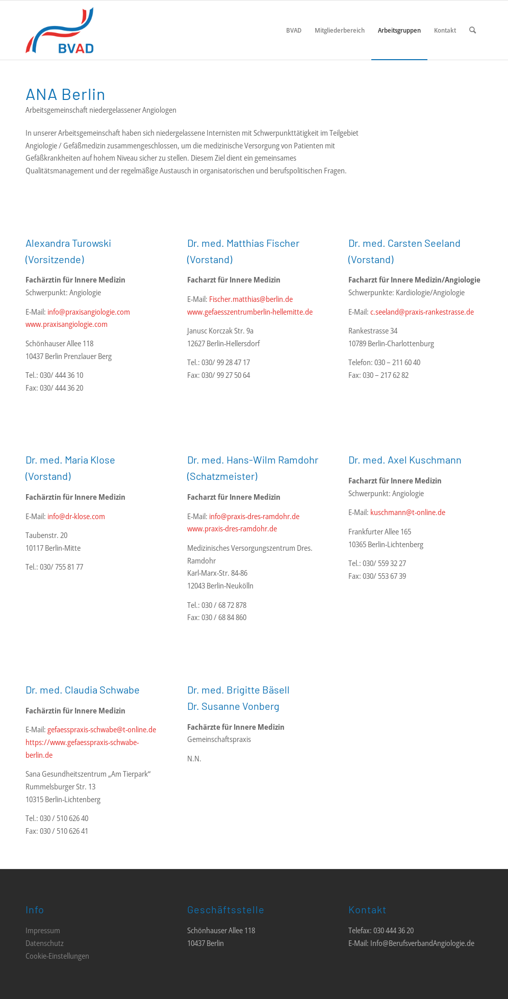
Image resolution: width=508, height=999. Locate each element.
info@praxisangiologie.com (88, 311)
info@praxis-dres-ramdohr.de (254, 516)
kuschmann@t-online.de (407, 512)
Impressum (43, 930)
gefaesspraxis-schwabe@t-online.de (101, 729)
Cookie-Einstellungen (57, 956)
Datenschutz (45, 943)
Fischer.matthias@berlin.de (251, 299)
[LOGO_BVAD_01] (90, 30)
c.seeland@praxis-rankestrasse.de (422, 311)
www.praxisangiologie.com (67, 324)
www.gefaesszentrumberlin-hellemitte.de (250, 311)
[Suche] (472, 30)
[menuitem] (294, 30)
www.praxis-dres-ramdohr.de (232, 528)
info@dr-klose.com (76, 516)
